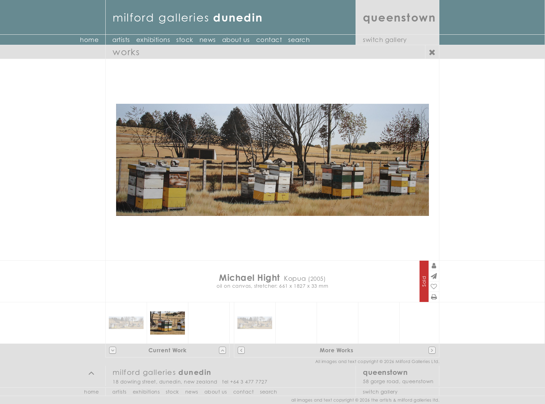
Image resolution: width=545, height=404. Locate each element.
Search (299, 39)
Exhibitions (153, 39)
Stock (184, 39)
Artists (121, 39)
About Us (236, 39)
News (208, 39)
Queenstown (399, 17)
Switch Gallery (385, 39)
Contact (269, 39)
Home (89, 39)
